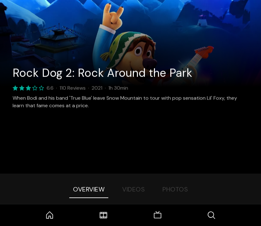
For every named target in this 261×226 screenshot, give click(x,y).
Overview (89, 189)
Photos (175, 189)
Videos (133, 189)
